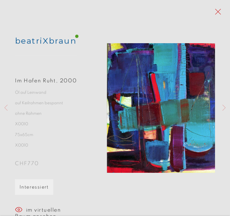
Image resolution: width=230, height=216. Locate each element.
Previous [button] (6, 108)
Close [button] (216, 13)
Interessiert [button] (34, 189)
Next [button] (224, 108)
